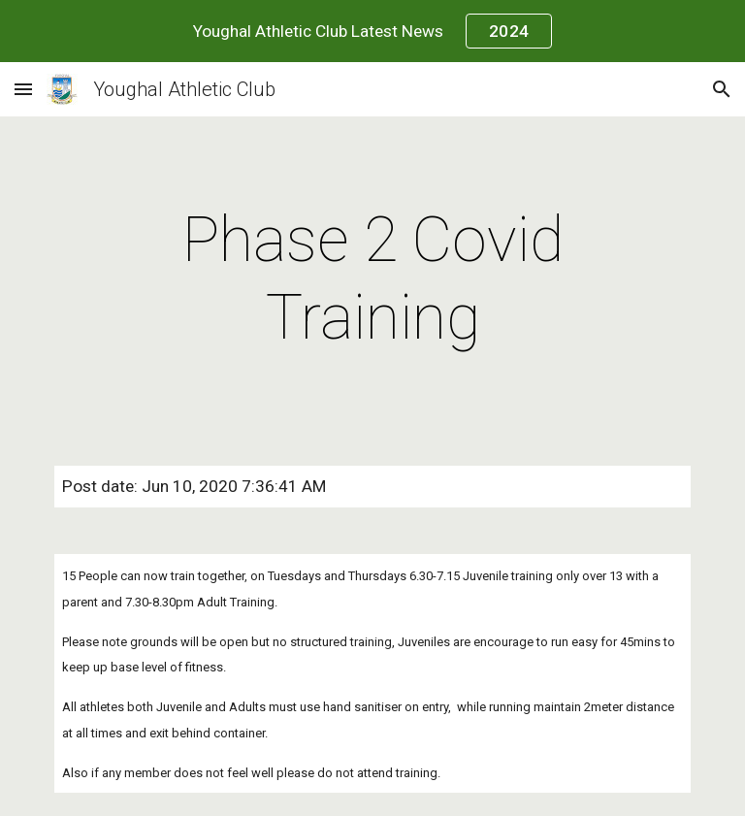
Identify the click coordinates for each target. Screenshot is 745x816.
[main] (372, 279)
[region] (372, 31)
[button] (23, 88)
